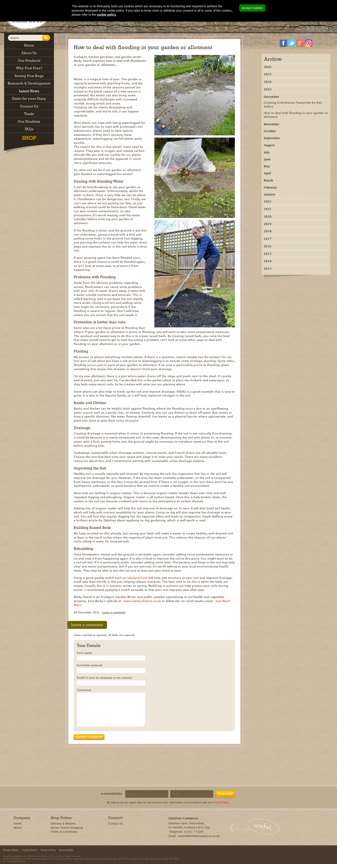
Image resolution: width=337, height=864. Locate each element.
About (18, 827)
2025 (267, 74)
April (267, 173)
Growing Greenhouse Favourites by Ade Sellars (293, 104)
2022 (267, 201)
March (268, 180)
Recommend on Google (284, 284)
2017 (267, 239)
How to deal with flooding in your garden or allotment (296, 114)
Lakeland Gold (137, 578)
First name (84, 653)
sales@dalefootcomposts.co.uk (199, 836)
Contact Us (115, 823)
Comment (84, 690)
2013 (267, 268)
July (267, 152)
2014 (267, 261)
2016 (267, 246)
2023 (267, 89)
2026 (267, 67)
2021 (267, 209)
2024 (267, 81)
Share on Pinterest (290, 284)
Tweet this (296, 284)
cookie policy (106, 14)
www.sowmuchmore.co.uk (142, 601)
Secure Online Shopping (67, 827)
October (270, 131)
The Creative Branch (16, 861)
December (271, 96)
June (267, 159)
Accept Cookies (252, 8)
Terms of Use (48, 850)
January (269, 194)
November (271, 124)
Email (104, 677)
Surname (89, 665)
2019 (267, 224)
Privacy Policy (221, 802)
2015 (267, 254)
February (270, 187)
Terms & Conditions (64, 831)
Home (17, 823)
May (267, 166)
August (269, 145)
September (272, 138)
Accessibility (66, 850)
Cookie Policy (29, 850)
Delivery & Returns (63, 823)
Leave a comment (113, 612)
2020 (267, 216)
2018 (267, 231)
